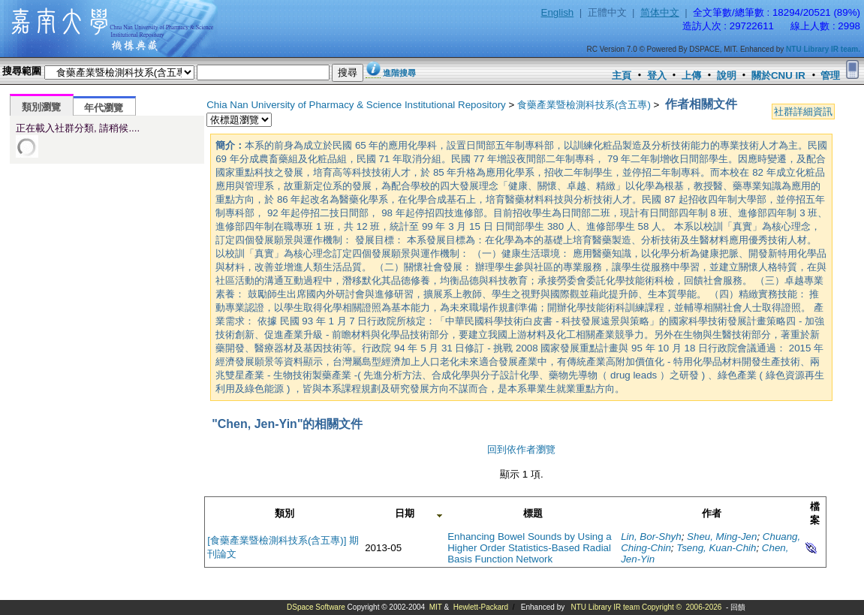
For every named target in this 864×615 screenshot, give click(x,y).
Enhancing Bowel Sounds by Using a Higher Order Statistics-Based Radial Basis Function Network (529, 548)
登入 (657, 75)
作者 (711, 513)
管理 (830, 75)
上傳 (691, 75)
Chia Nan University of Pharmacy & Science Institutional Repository (356, 104)
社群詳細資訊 (803, 111)
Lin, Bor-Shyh (651, 536)
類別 (284, 513)
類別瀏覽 (41, 107)
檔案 (815, 513)
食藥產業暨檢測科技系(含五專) (584, 104)
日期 (404, 513)
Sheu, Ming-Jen (722, 536)
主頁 (621, 75)
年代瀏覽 (103, 107)
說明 (726, 75)
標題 (533, 513)
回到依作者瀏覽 (521, 449)
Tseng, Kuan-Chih (716, 547)
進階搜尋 (399, 72)
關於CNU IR (778, 75)
